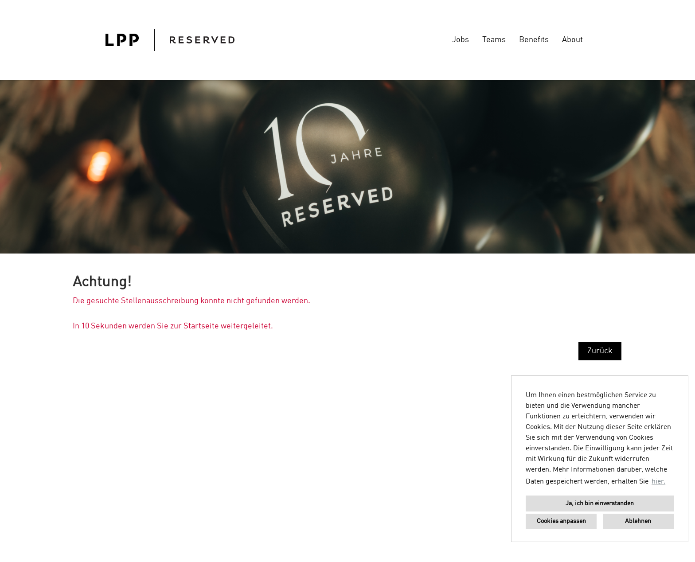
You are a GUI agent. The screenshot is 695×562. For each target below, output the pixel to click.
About (572, 40)
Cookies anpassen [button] (561, 521)
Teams (494, 40)
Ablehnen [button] (638, 521)
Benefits (534, 40)
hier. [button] (658, 481)
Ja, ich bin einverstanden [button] (600, 503)
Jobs (460, 40)
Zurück (600, 351)
